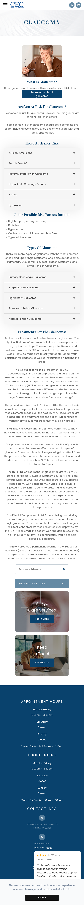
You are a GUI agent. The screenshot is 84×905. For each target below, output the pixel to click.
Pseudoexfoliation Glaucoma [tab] (26, 308)
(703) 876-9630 (42, 848)
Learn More (42, 619)
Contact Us (42, 662)
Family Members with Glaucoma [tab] (28, 173)
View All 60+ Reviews (45, 859)
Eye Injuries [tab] (15, 205)
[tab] (42, 153)
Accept (42, 897)
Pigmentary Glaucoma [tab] (22, 297)
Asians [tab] (13, 194)
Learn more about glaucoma (42, 94)
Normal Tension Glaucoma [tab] (25, 318)
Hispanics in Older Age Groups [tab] (27, 184)
